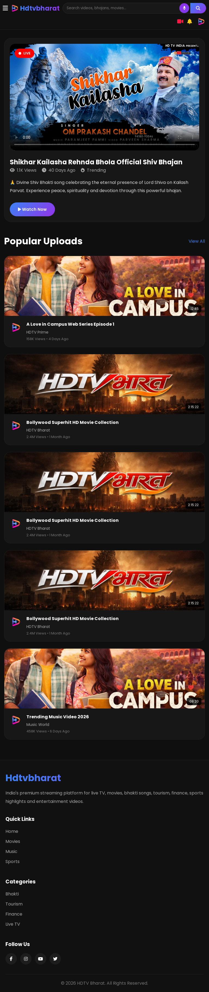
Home (11, 831)
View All (197, 241)
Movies (12, 841)
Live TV (12, 924)
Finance (13, 914)
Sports (12, 861)
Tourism (14, 904)
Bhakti (12, 894)
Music (11, 851)
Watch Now (32, 209)
